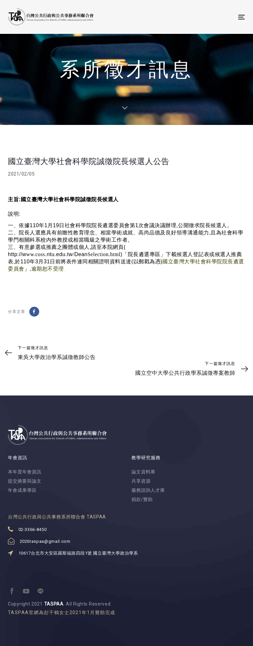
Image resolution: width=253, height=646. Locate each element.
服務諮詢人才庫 (148, 490)
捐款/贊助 (142, 499)
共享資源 (141, 481)
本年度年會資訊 (25, 471)
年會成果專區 (22, 490)
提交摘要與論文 (25, 481)
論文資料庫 (143, 471)
